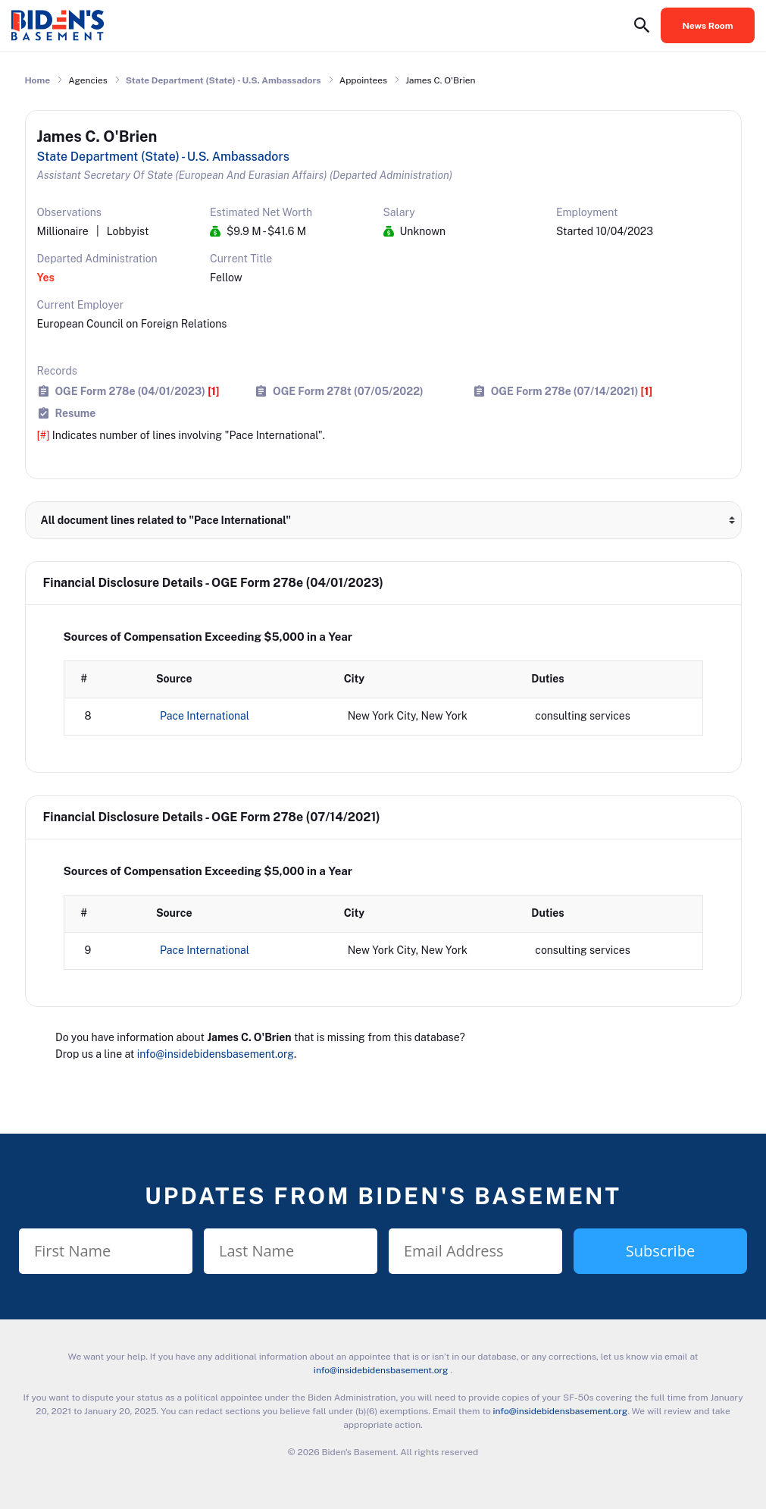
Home (38, 80)
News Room (708, 25)
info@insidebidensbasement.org (215, 1054)
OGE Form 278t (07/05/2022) (348, 390)
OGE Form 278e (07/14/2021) (571, 390)
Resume (75, 412)
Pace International (204, 716)
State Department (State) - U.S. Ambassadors (223, 80)
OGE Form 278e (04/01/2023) (137, 390)
